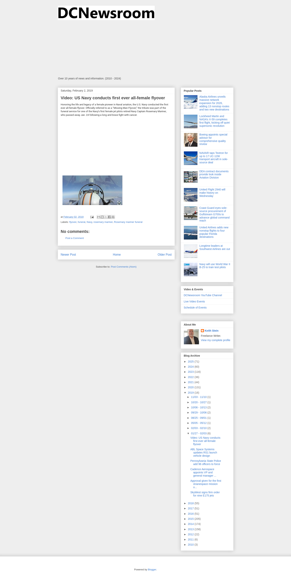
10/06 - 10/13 (199, 407)
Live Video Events (194, 301)
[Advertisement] (145, 48)
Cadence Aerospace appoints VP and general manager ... (203, 472)
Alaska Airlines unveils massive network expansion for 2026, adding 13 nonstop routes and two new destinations (214, 103)
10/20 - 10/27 (199, 402)
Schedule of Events (195, 307)
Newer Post (68, 254)
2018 (191, 503)
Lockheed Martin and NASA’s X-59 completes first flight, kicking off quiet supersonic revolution (214, 121)
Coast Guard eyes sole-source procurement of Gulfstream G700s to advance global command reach (214, 214)
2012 (191, 534)
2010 (191, 544)
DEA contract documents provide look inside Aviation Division (214, 174)
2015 (191, 518)
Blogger (152, 569)
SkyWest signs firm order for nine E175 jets (205, 494)
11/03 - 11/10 (199, 396)
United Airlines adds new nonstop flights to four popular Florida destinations (213, 232)
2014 (191, 523)
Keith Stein (211, 330)
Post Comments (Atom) (124, 266)
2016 (191, 513)
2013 (191, 529)
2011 (191, 539)
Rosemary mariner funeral (128, 222)
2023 (191, 371)
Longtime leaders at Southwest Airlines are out (214, 247)
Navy (89, 222)
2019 (191, 392)
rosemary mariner (103, 222)
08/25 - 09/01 (199, 417)
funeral (81, 222)
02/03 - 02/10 (199, 428)
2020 (191, 387)
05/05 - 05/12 (199, 422)
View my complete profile (215, 340)
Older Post (165, 254)
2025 (191, 361)
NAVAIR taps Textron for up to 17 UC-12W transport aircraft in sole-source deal (213, 157)
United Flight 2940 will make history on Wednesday (212, 192)
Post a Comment (75, 238)
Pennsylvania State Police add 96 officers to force (205, 462)
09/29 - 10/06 (199, 412)
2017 (191, 508)
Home (117, 254)
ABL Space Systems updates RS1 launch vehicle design (203, 452)
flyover (72, 222)
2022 (191, 377)
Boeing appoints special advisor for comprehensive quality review (213, 139)
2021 (191, 382)
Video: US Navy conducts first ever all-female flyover (205, 441)
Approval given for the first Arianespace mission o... (205, 484)
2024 (191, 366)
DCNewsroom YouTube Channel (203, 295)
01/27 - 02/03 (199, 433)
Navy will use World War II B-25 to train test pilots (214, 266)
